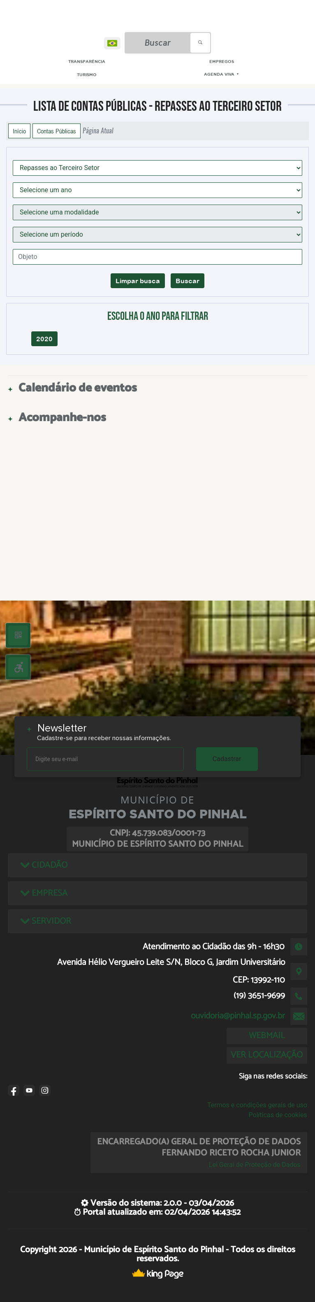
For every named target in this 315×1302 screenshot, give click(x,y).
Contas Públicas (56, 131)
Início (19, 131)
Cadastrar (227, 759)
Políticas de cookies (278, 1115)
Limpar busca (138, 280)
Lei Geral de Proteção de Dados (255, 1165)
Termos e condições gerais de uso (257, 1105)
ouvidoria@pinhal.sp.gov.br (238, 1016)
